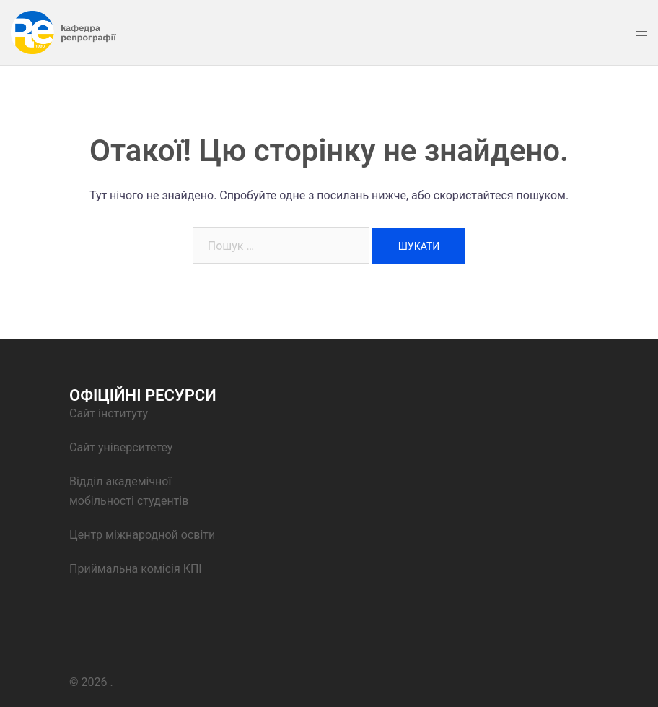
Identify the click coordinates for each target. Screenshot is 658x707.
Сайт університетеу (120, 447)
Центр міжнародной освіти (143, 535)
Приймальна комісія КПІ (135, 569)
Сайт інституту (108, 413)
